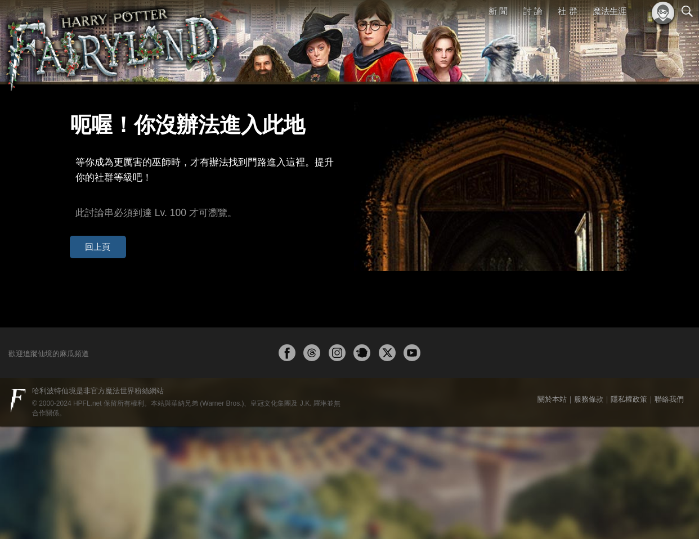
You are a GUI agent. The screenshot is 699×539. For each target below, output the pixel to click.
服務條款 (588, 511)
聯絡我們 (669, 511)
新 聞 (498, 11)
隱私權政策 (629, 511)
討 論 (533, 11)
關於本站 (552, 511)
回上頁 (89, 218)
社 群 (567, 11)
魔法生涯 (609, 11)
